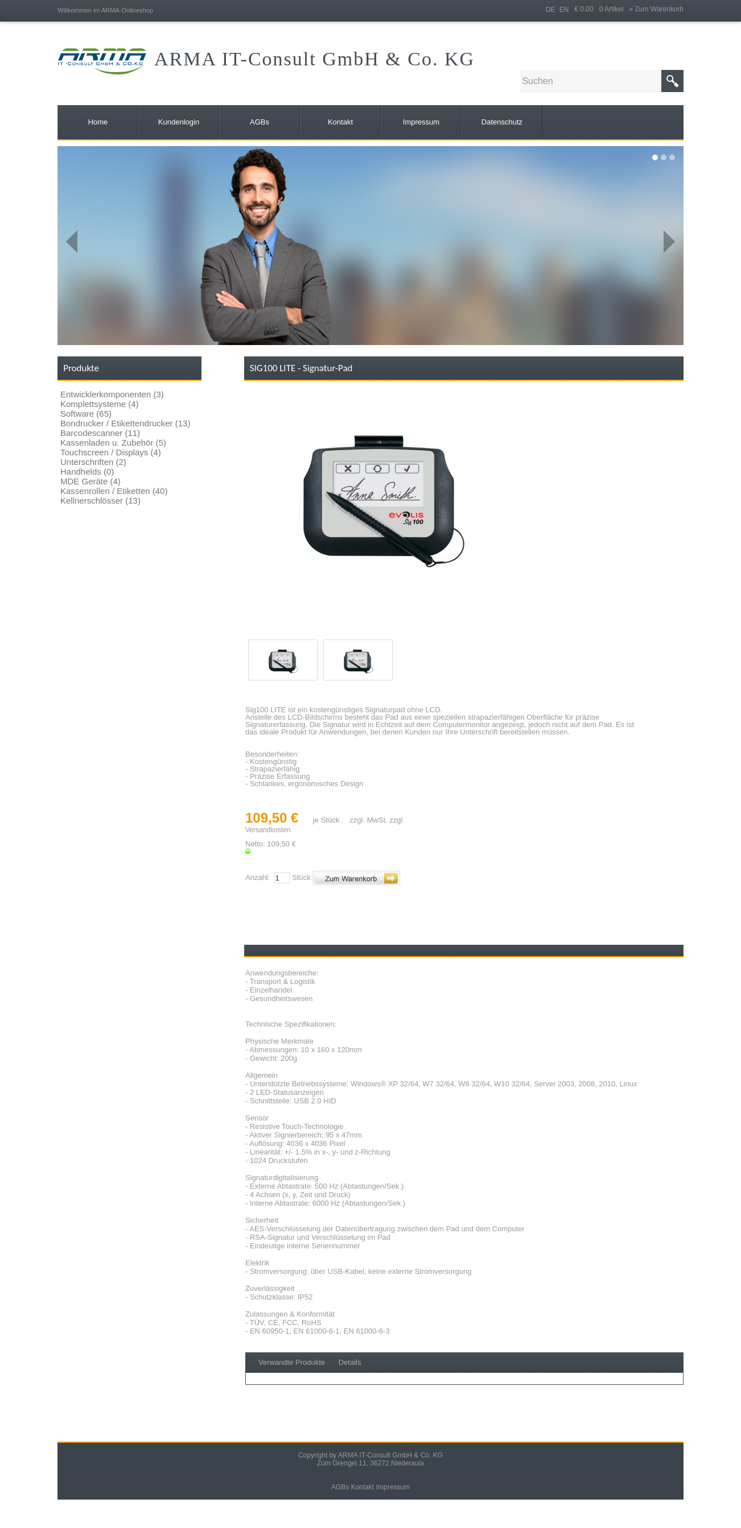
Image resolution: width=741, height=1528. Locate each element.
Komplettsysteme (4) (99, 404)
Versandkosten (267, 830)
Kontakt (362, 1487)
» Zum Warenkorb (656, 9)
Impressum (393, 1487)
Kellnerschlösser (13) (100, 500)
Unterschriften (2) (93, 462)
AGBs (340, 1487)
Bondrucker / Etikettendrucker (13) (125, 423)
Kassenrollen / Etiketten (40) (113, 491)
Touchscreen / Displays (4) (110, 452)
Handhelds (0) (87, 471)
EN (564, 10)
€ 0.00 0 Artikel (601, 9)
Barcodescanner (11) (100, 433)
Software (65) (86, 413)
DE (550, 10)
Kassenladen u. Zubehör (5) (113, 442)
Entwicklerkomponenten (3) (112, 394)
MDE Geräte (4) (90, 481)
